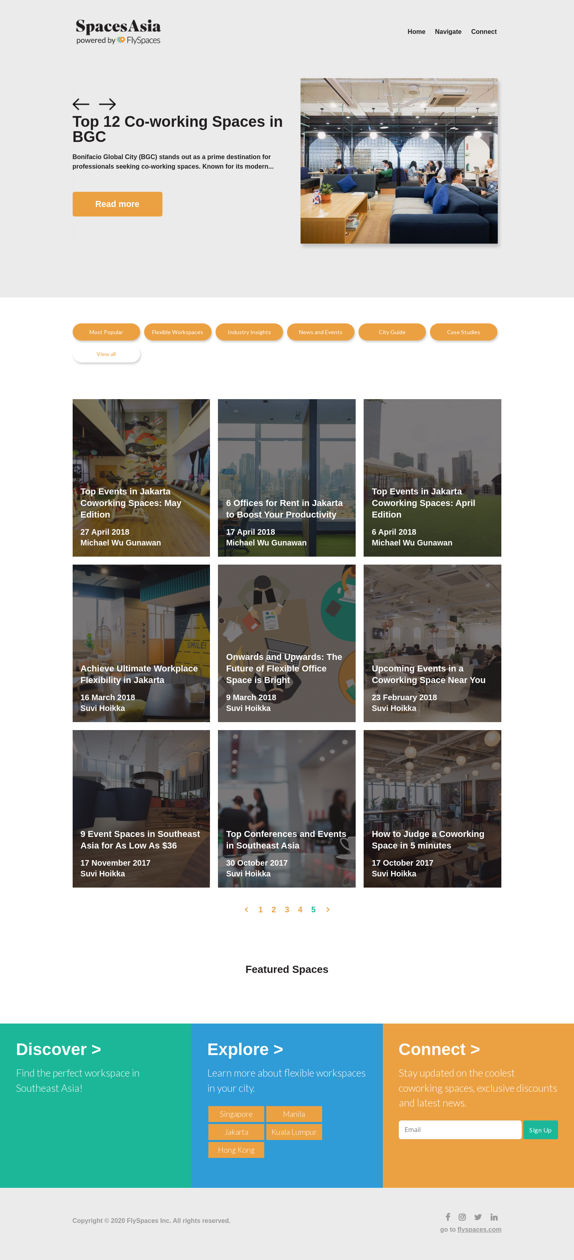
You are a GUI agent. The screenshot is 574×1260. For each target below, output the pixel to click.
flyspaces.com (479, 1229)
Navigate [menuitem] (448, 31)
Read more (119, 204)
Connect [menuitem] (484, 31)
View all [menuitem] (106, 353)
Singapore (236, 1113)
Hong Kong (236, 1149)
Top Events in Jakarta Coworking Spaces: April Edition (423, 502)
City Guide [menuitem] (392, 332)
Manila (294, 1113)
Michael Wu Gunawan (121, 543)
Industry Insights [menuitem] (249, 332)
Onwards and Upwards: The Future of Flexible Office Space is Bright (284, 668)
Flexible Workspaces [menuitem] (177, 332)
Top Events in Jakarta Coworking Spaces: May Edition (131, 502)
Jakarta (236, 1131)
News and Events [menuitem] (320, 332)
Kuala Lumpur (294, 1131)
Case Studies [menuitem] (463, 332)
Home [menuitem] (416, 31)
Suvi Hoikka (103, 708)
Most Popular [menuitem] (106, 332)
